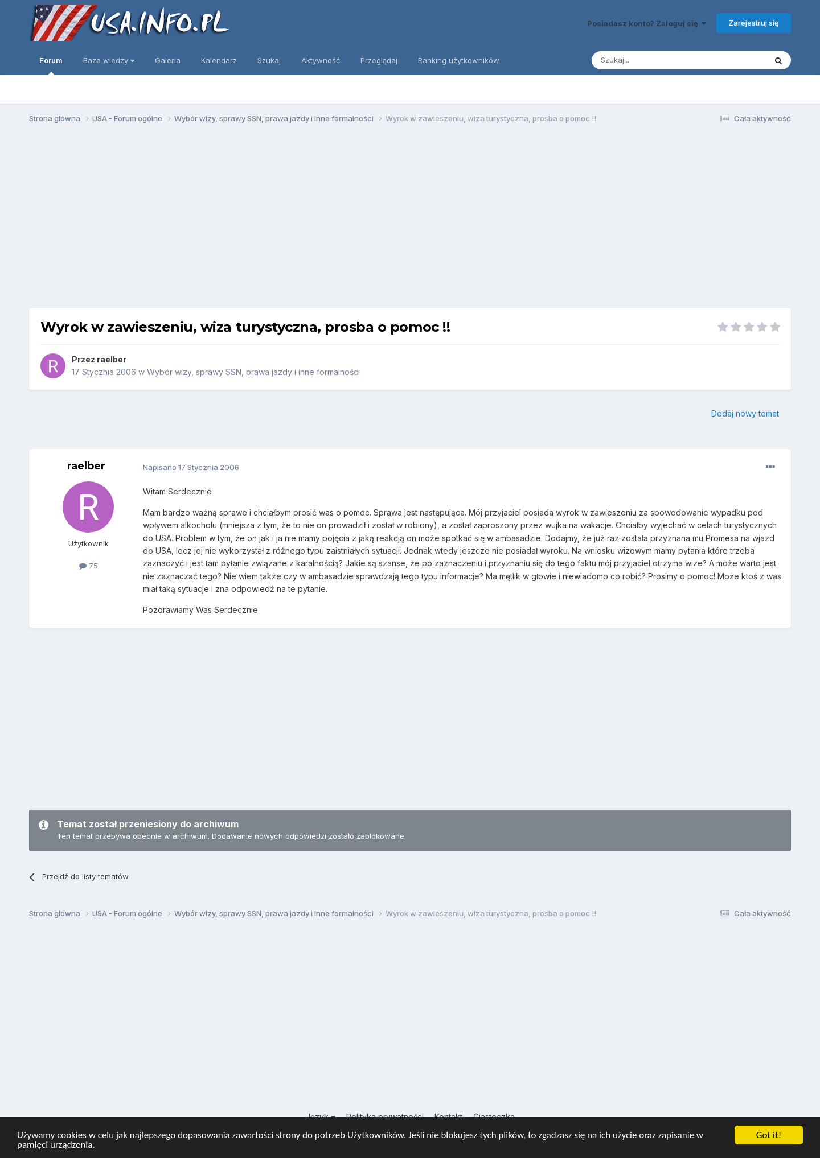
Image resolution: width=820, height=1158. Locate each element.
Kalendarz (219, 60)
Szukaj (269, 60)
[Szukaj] (651, 60)
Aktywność (320, 60)
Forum (51, 65)
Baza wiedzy (108, 60)
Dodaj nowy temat (745, 413)
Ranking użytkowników (458, 60)
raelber (111, 359)
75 (88, 565)
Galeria (168, 60)
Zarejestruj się (753, 22)
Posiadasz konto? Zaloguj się (646, 23)
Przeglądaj (378, 60)
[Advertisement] (410, 220)
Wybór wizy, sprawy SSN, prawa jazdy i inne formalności (253, 372)
